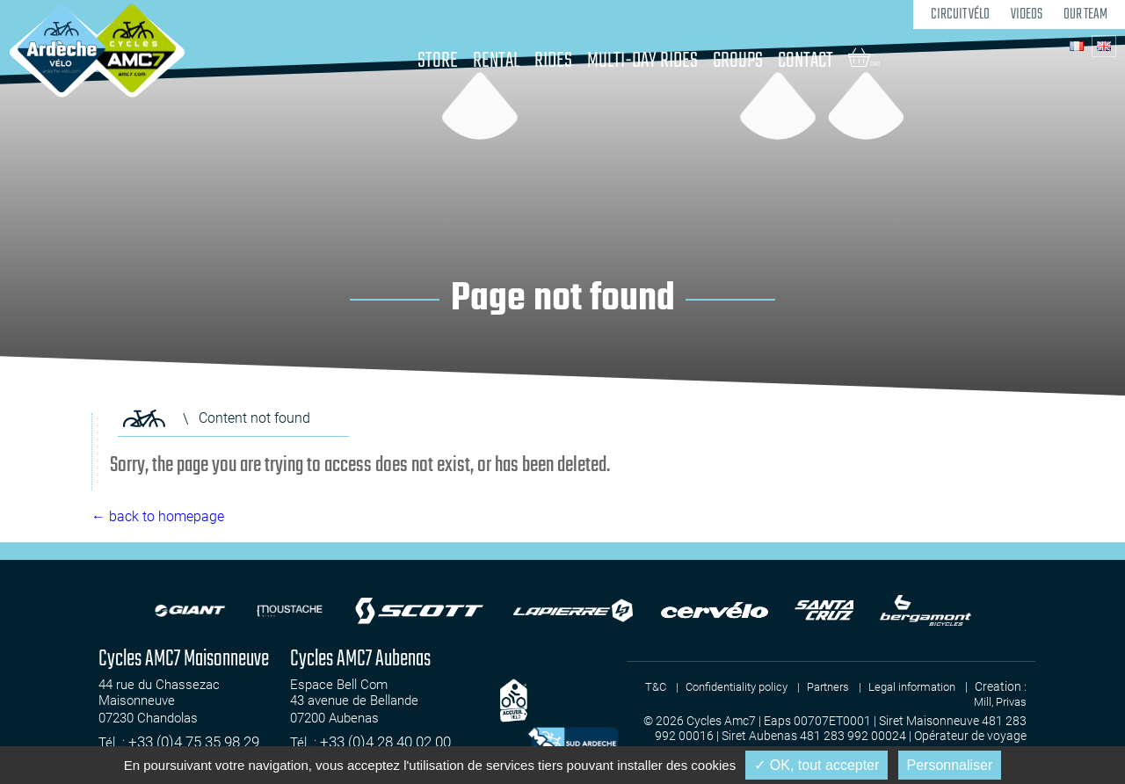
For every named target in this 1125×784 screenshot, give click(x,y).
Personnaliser (950, 765)
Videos (1023, 13)
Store (410, 61)
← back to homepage (157, 516)
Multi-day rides (647, 61)
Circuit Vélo (955, 13)
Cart (898, 58)
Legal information (959, 686)
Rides (544, 61)
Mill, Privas (998, 701)
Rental (478, 61)
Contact (836, 61)
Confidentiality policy (768, 686)
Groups (757, 61)
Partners (868, 686)
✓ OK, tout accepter (816, 765)
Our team (1084, 13)
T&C (681, 686)
